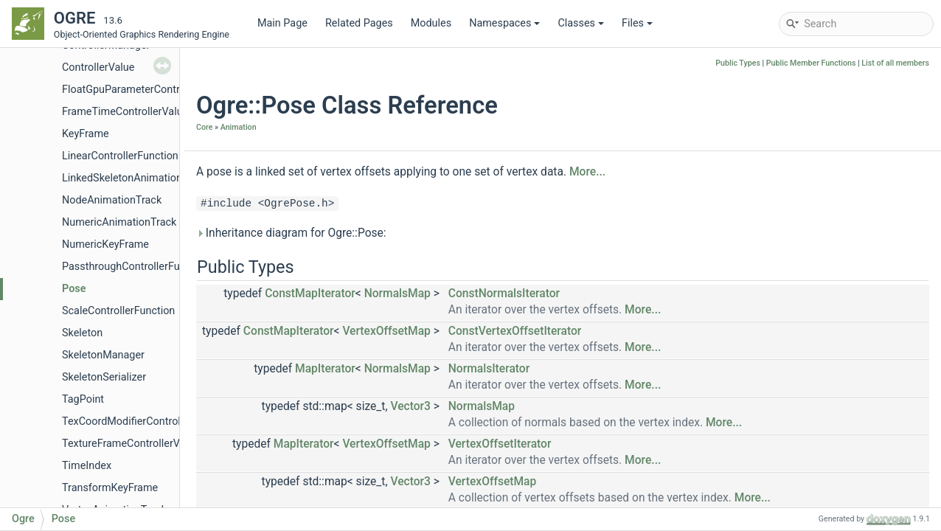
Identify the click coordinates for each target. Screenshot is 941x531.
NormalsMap (397, 293)
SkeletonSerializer (104, 377)
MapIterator (325, 368)
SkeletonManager (103, 355)
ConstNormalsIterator (504, 293)
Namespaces (504, 23)
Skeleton (82, 333)
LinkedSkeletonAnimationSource (138, 178)
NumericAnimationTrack (119, 222)
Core (204, 127)
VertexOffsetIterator (500, 444)
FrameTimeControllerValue (125, 111)
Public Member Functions (811, 63)
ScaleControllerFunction (118, 311)
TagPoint (83, 399)
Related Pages (359, 23)
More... (587, 171)
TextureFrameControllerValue (131, 443)
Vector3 (410, 406)
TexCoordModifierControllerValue (140, 421)
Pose (74, 288)
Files (637, 23)
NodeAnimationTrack (112, 200)
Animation (239, 127)
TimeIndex (86, 465)
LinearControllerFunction (120, 156)
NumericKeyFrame (105, 244)
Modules (431, 23)
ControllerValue (98, 67)
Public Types (737, 63)
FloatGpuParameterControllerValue (144, 89)
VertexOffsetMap (386, 331)
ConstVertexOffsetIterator (515, 331)
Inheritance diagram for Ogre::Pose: (291, 233)
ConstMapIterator (310, 293)
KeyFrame (85, 134)
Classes (581, 23)
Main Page (282, 23)
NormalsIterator (488, 368)
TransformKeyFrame (110, 488)
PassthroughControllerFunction (135, 266)
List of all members (895, 63)
